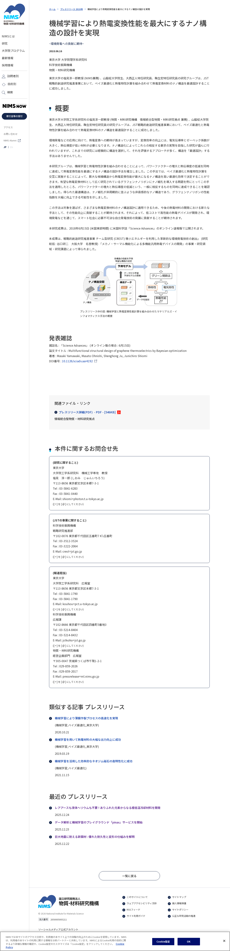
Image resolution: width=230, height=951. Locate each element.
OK (188, 943)
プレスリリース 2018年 (71, 9)
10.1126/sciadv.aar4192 (77, 361)
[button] (129, 875)
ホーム (52, 9)
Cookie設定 (163, 943)
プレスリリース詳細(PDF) (85, 412)
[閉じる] (224, 943)
